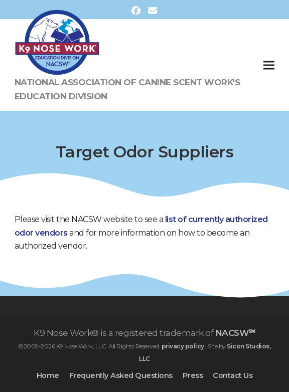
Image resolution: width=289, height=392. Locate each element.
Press (193, 375)
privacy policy (183, 346)
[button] (268, 65)
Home (48, 375)
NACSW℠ (235, 333)
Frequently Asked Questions (121, 375)
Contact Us (232, 375)
